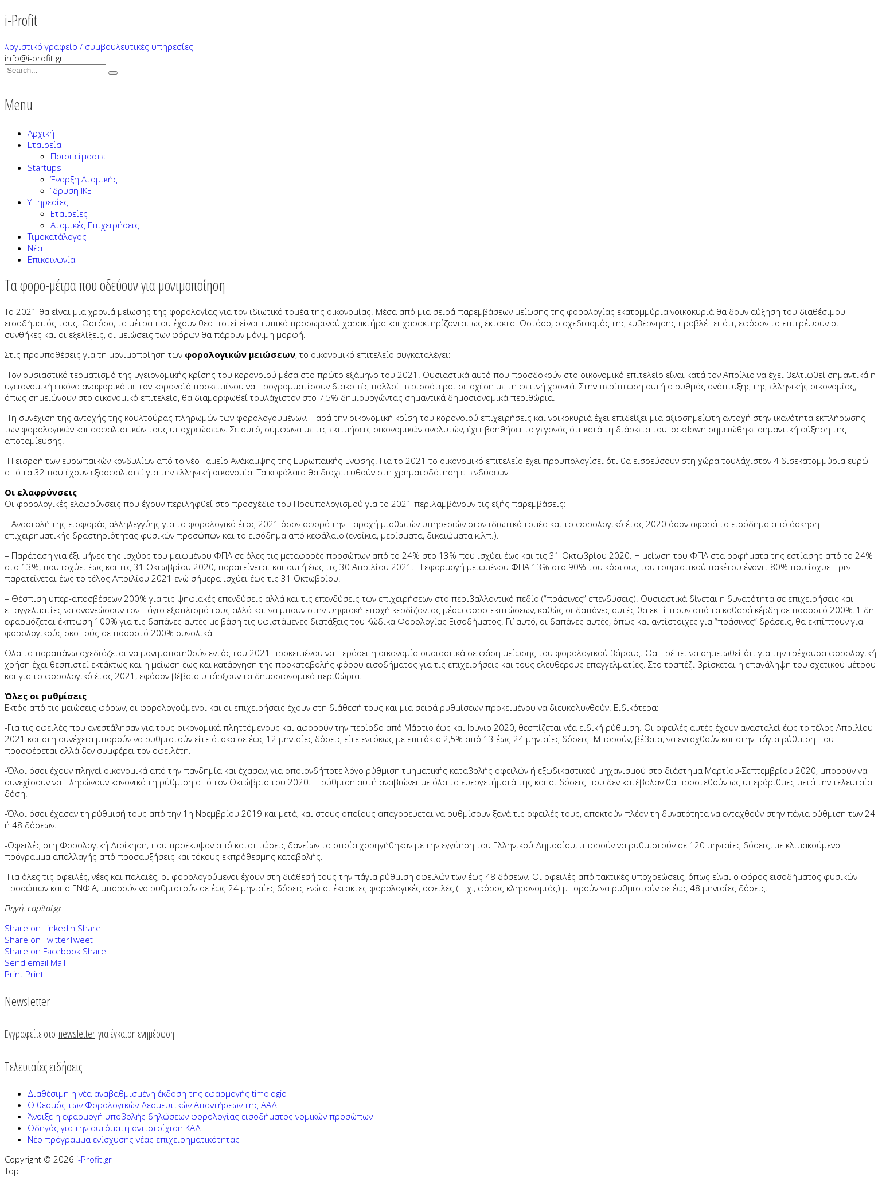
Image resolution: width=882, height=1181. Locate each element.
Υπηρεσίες (48, 202)
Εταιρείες (69, 213)
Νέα (35, 248)
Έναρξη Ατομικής (84, 179)
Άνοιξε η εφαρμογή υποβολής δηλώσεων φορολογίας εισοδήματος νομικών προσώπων (200, 1116)
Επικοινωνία (51, 259)
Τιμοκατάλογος (57, 236)
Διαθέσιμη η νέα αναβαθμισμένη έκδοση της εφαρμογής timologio (157, 1093)
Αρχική (41, 133)
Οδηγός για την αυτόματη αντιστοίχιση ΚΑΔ (114, 1127)
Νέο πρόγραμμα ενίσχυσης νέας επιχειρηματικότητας (134, 1139)
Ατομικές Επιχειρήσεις (94, 225)
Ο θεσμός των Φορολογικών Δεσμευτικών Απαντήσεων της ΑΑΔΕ (155, 1104)
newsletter (76, 1033)
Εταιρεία (44, 144)
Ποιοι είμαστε (77, 156)
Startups (44, 167)
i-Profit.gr (94, 1159)
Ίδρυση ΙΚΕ (71, 190)
